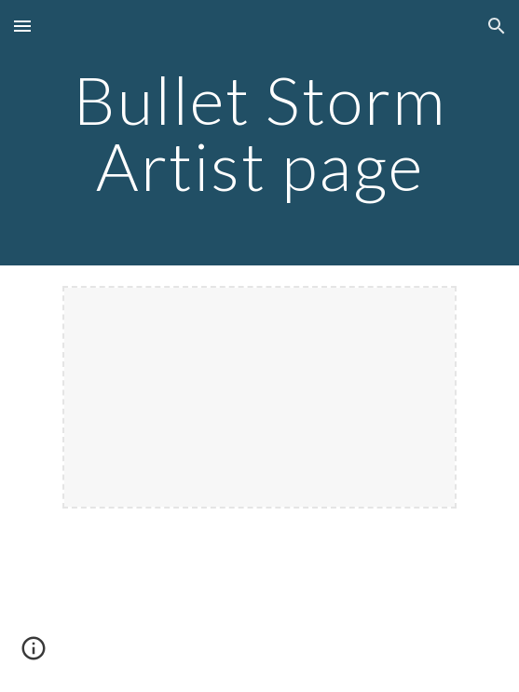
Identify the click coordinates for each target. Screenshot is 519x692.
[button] (22, 25)
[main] (259, 133)
